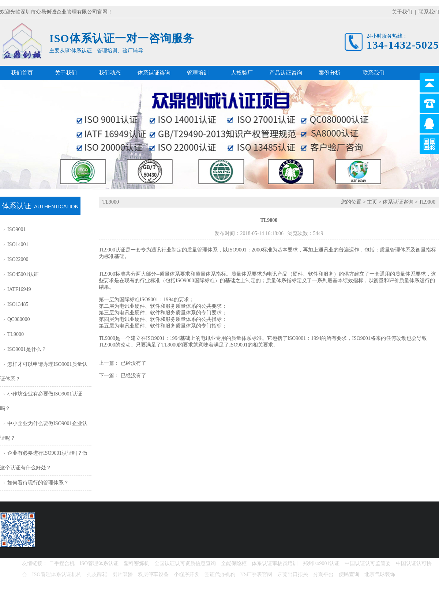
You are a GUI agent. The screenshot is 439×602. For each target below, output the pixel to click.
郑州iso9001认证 (321, 563)
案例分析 (330, 73)
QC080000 (18, 319)
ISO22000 (18, 259)
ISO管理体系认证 (99, 563)
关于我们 (402, 12)
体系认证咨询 (154, 73)
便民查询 (349, 574)
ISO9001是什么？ (26, 349)
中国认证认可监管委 (368, 563)
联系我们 (429, 12)
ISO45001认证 (23, 274)
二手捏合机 (62, 563)
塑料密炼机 (136, 563)
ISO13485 (18, 304)
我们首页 (22, 73)
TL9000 (15, 334)
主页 (372, 202)
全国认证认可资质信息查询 (185, 563)
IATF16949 (19, 289)
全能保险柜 (234, 563)
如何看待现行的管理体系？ (38, 482)
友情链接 (32, 563)
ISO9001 (16, 229)
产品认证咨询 (285, 73)
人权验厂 (242, 73)
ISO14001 (18, 244)
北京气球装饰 (379, 574)
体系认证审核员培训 (275, 563)
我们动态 (110, 73)
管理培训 (198, 73)
